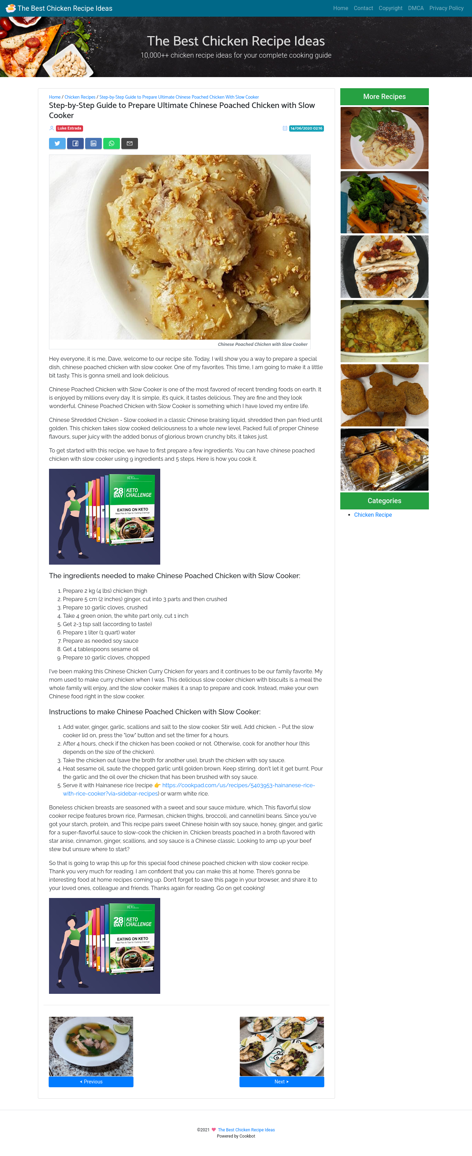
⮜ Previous (91, 1081)
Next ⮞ (282, 1081)
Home (340, 8)
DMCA (416, 8)
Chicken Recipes (80, 97)
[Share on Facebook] (75, 143)
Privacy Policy (447, 8)
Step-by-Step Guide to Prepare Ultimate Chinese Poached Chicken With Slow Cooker (179, 97)
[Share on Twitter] (57, 143)
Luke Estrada (69, 128)
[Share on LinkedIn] (93, 143)
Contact (363, 8)
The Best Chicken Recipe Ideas (59, 8)
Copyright (390, 8)
